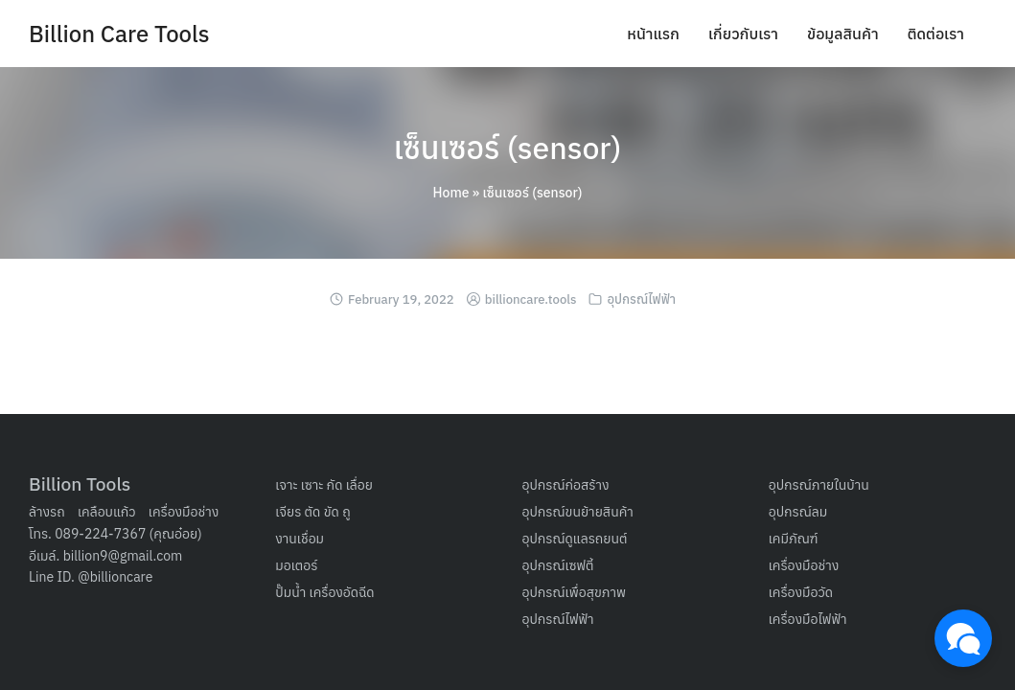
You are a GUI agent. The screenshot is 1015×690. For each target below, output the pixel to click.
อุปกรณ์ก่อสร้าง (566, 485)
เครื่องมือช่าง (184, 511)
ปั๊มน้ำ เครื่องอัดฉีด (324, 592)
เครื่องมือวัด (801, 592)
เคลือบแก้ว (107, 511)
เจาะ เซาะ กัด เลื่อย (324, 485)
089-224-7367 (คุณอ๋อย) (128, 533)
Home (451, 192)
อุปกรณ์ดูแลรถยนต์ (575, 538)
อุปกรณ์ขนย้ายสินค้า (578, 511)
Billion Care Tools (119, 33)
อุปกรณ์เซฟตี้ (558, 565)
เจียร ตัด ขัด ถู (312, 511)
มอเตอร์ (296, 565)
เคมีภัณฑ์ (794, 538)
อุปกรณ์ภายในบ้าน (819, 485)
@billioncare (115, 577)
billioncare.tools (531, 299)
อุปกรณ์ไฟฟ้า (642, 299)
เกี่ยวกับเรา (743, 33)
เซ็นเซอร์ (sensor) (508, 147)
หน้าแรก (653, 33)
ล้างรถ (47, 511)
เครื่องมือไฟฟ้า (808, 619)
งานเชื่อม (299, 538)
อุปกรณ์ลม (798, 511)
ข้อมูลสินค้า (843, 33)
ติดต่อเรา (936, 33)
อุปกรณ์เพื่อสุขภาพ (574, 592)
